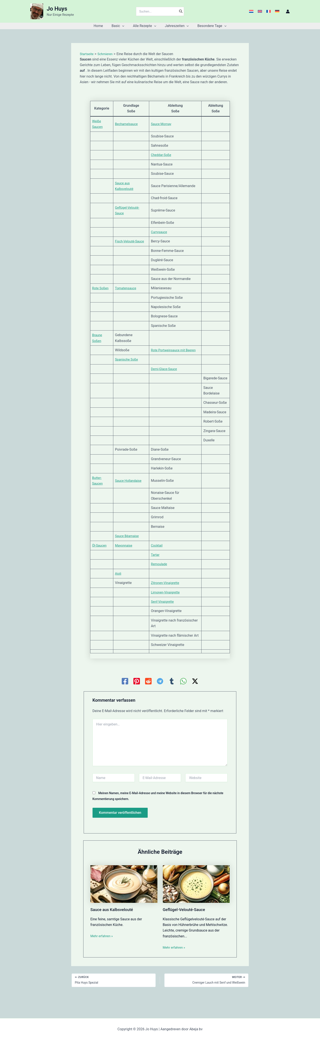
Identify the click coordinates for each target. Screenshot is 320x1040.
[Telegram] (160, 698)
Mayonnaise (125, 557)
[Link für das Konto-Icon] (288, 11)
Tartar (157, 566)
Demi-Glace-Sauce (167, 374)
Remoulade (161, 575)
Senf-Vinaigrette (165, 613)
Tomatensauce (127, 288)
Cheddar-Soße (164, 155)
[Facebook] (125, 698)
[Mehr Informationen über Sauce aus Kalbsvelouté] (123, 901)
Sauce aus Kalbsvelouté (113, 926)
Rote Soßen (101, 288)
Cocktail (159, 557)
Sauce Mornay (164, 124)
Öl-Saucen (100, 557)
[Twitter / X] (195, 698)
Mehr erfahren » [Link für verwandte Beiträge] (102, 953)
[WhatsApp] (183, 698)
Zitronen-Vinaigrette (168, 594)
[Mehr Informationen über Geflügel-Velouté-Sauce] (196, 901)
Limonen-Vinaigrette (168, 603)
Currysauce (161, 232)
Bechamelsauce (128, 124)
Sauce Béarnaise (129, 547)
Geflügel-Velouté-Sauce (185, 926)
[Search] (181, 11)
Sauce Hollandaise (130, 492)
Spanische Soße (128, 365)
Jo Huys (57, 8)
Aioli (119, 585)
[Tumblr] (171, 698)
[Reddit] (148, 698)
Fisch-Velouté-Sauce (131, 241)
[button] (124, 26)
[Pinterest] (136, 698)
